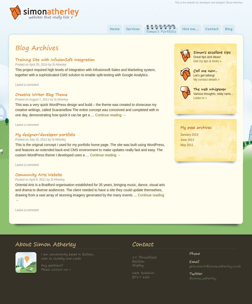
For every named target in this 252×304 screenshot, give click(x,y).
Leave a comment (27, 85)
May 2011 (186, 145)
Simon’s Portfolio (161, 31)
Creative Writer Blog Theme (41, 94)
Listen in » (200, 98)
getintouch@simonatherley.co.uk (215, 266)
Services (133, 29)
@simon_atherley (202, 278)
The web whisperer (209, 89)
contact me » (61, 269)
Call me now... (205, 71)
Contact (212, 29)
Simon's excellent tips (212, 52)
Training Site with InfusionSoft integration (55, 59)
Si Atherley (59, 64)
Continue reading (110, 115)
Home (115, 29)
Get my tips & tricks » (207, 61)
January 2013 (189, 134)
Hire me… (190, 29)
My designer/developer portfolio (45, 134)
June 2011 (187, 140)
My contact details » (206, 79)
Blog (229, 29)
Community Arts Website (38, 174)
